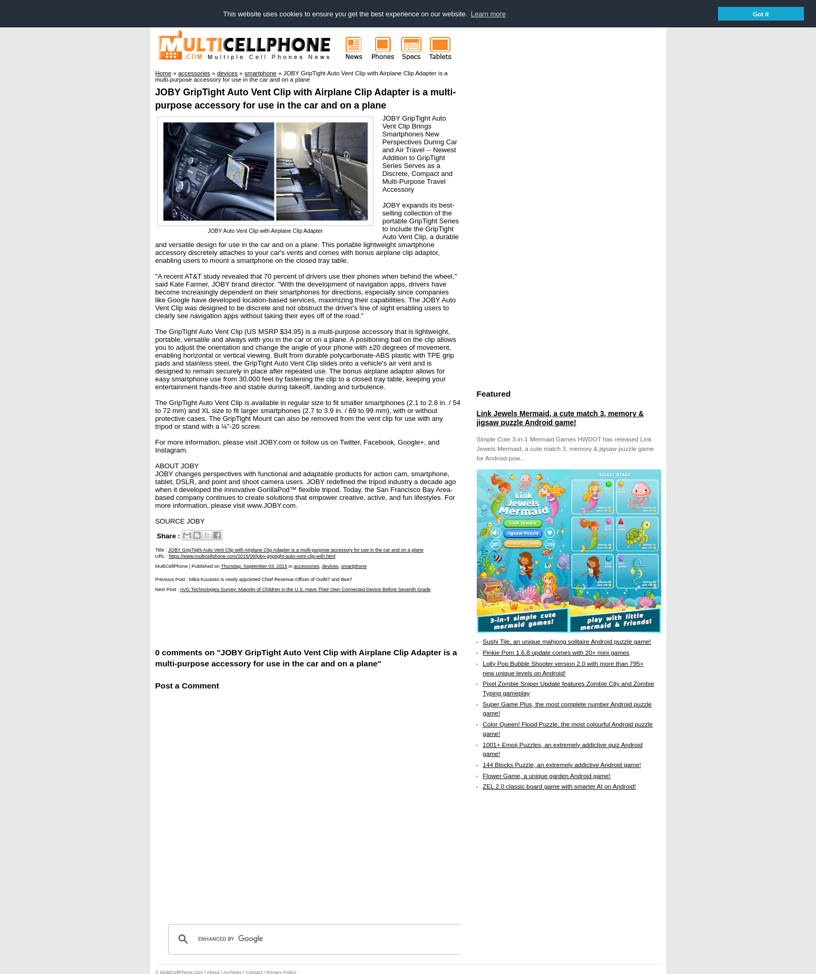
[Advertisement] (278, 618)
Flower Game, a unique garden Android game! (547, 775)
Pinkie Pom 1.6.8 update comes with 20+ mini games (556, 652)
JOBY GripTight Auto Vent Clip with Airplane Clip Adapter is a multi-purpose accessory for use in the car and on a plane (296, 549)
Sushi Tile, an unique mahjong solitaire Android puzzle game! (567, 641)
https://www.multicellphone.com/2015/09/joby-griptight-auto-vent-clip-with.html (252, 555)
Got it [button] (761, 14)
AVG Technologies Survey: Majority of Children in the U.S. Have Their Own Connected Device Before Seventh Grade (305, 589)
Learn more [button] (488, 14)
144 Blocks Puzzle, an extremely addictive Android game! (562, 764)
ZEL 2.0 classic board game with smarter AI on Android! (559, 786)
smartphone (354, 565)
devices (330, 565)
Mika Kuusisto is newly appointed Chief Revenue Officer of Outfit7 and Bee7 (270, 579)
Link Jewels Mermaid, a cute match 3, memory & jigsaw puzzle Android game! (560, 418)
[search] (316, 938)
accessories (307, 565)
